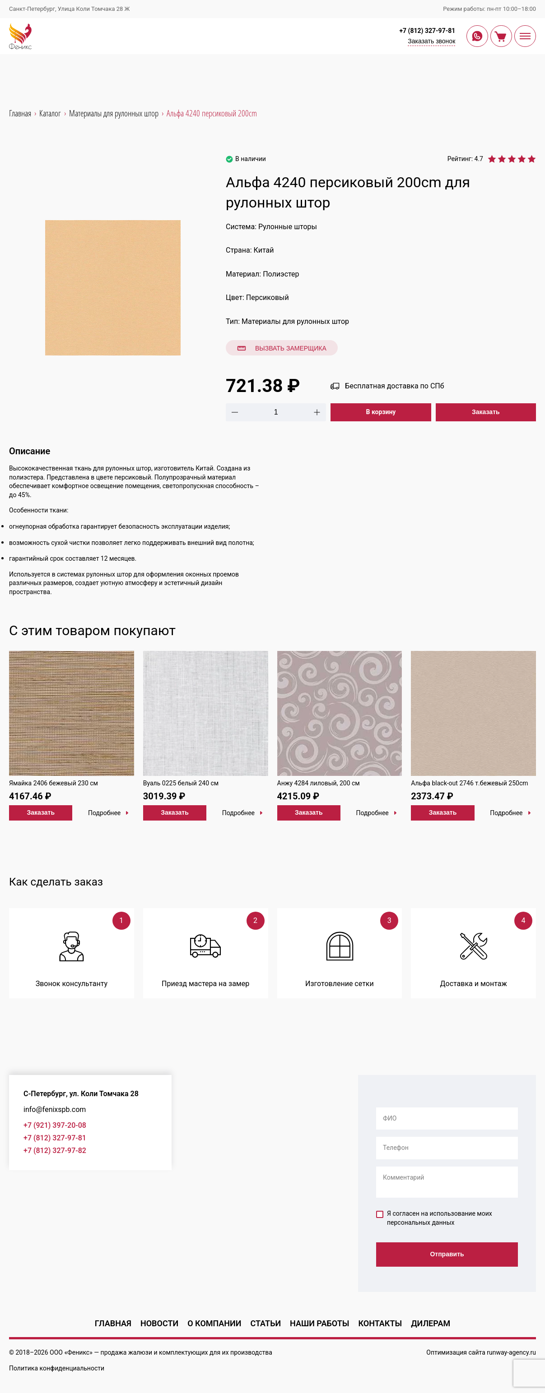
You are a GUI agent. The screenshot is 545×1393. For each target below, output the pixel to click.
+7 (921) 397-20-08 (54, 1125)
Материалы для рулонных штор (295, 321)
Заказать (486, 411)
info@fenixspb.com (54, 1109)
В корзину (381, 411)
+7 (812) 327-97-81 (427, 30)
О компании (214, 1323)
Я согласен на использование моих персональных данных (434, 1218)
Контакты (380, 1323)
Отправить (447, 1254)
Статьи (265, 1323)
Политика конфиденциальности (56, 1368)
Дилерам (430, 1323)
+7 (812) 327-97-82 (54, 1150)
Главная (113, 1323)
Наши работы (319, 1323)
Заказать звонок (431, 41)
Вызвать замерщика (281, 348)
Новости (159, 1323)
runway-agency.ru (511, 1352)
